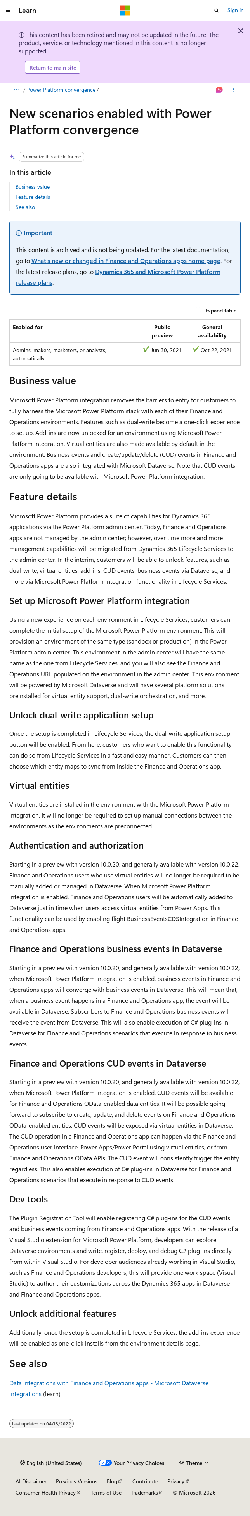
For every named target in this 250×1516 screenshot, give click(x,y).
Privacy (175, 1481)
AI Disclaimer (31, 1481)
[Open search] (216, 11)
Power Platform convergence (61, 89)
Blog (112, 1481)
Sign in (235, 10)
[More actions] (234, 90)
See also (25, 207)
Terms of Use (106, 1492)
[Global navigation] (8, 11)
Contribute (145, 1481)
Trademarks (144, 1492)
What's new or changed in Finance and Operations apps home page (125, 260)
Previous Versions (76, 1481)
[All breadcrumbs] (16, 90)
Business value (33, 186)
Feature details (33, 196)
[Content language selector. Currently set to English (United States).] (51, 1463)
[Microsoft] (125, 10)
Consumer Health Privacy (46, 1492)
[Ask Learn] (219, 90)
